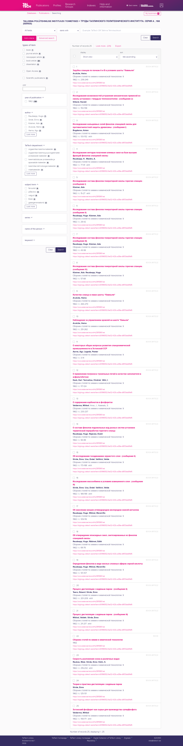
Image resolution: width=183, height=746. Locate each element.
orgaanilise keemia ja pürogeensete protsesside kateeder (44, 154)
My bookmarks (152, 14)
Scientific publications (37, 78)
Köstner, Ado (35, 123)
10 (77, 316)
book (30, 50)
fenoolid (33, 188)
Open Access (33, 71)
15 (77, 452)
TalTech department (35, 145)
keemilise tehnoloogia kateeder (43, 166)
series (29, 217)
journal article (33, 53)
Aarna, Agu (34, 130)
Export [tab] (118, 46)
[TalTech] (27, 5)
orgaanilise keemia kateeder (42, 149)
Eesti (32, 199)
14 (77, 424)
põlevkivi (33, 192)
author (29, 112)
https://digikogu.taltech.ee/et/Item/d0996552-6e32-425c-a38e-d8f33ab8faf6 (102, 86)
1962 (32, 101)
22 (77, 636)
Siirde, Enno (35, 120)
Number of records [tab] (82, 46)
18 (77, 531)
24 (77, 680)
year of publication (34, 97)
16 (77, 478)
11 (77, 342)
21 (77, 611)
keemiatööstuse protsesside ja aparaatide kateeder (41, 161)
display (83, 52)
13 (77, 399)
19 (77, 560)
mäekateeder (35, 170)
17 (77, 506)
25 (77, 706)
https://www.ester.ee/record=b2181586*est (89, 83)
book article (33, 61)
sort (121, 52)
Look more (31, 134)
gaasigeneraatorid (37, 202)
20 (77, 585)
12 (77, 370)
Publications (44, 13)
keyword (30, 240)
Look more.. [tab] (103, 46)
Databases (31, 13)
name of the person (35, 229)
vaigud (33, 195)
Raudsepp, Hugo (37, 116)
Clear (145, 37)
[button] (160, 5)
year (24, 85)
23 (77, 655)
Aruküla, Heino (36, 127)
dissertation (32, 64)
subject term (32, 184)
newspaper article (35, 57)
